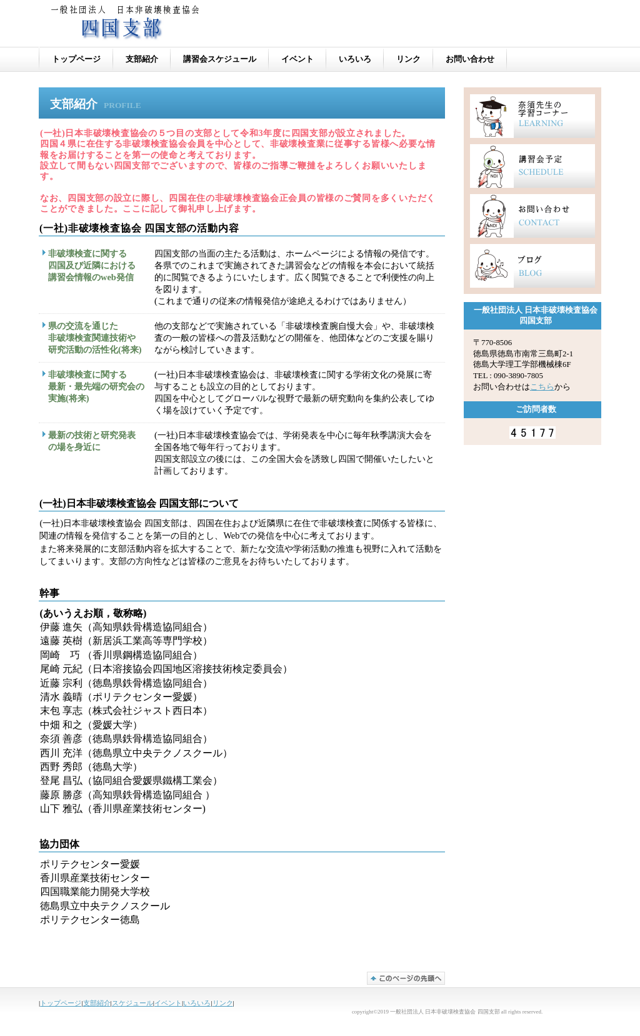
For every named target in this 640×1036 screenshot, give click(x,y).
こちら (542, 387)
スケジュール (132, 1003)
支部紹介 (97, 1003)
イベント (168, 1003)
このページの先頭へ (406, 978)
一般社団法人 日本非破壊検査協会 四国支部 (201, 26)
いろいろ (197, 1003)
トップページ (60, 1003)
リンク (222, 1003)
